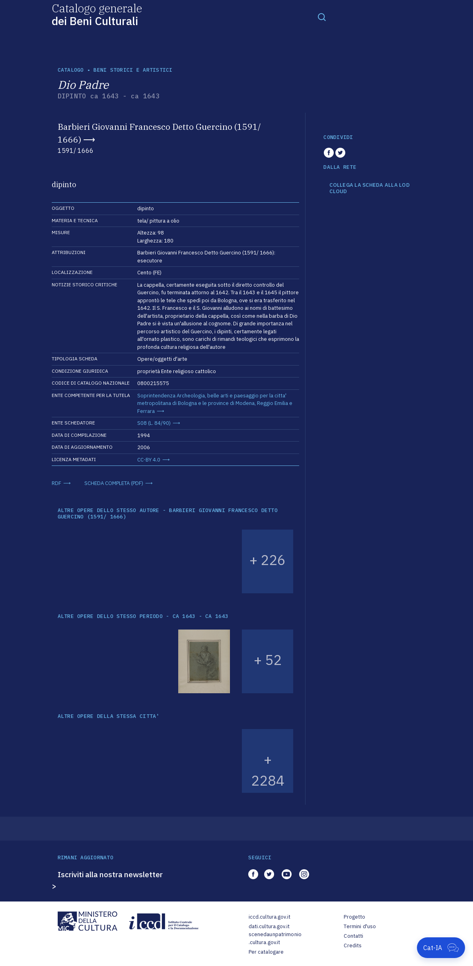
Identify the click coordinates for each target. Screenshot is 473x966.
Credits (353, 945)
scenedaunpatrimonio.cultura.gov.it (275, 938)
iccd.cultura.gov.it (269, 916)
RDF (56, 483)
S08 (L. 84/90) (154, 423)
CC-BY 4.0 (148, 459)
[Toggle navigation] (321, 17)
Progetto (354, 916)
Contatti (353, 936)
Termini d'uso (360, 926)
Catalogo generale (97, 14)
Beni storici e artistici (132, 69)
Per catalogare (266, 951)
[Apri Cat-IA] (441, 947)
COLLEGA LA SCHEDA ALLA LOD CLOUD (369, 188)
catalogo (71, 69)
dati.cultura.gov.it (269, 926)
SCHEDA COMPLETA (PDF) (113, 483)
